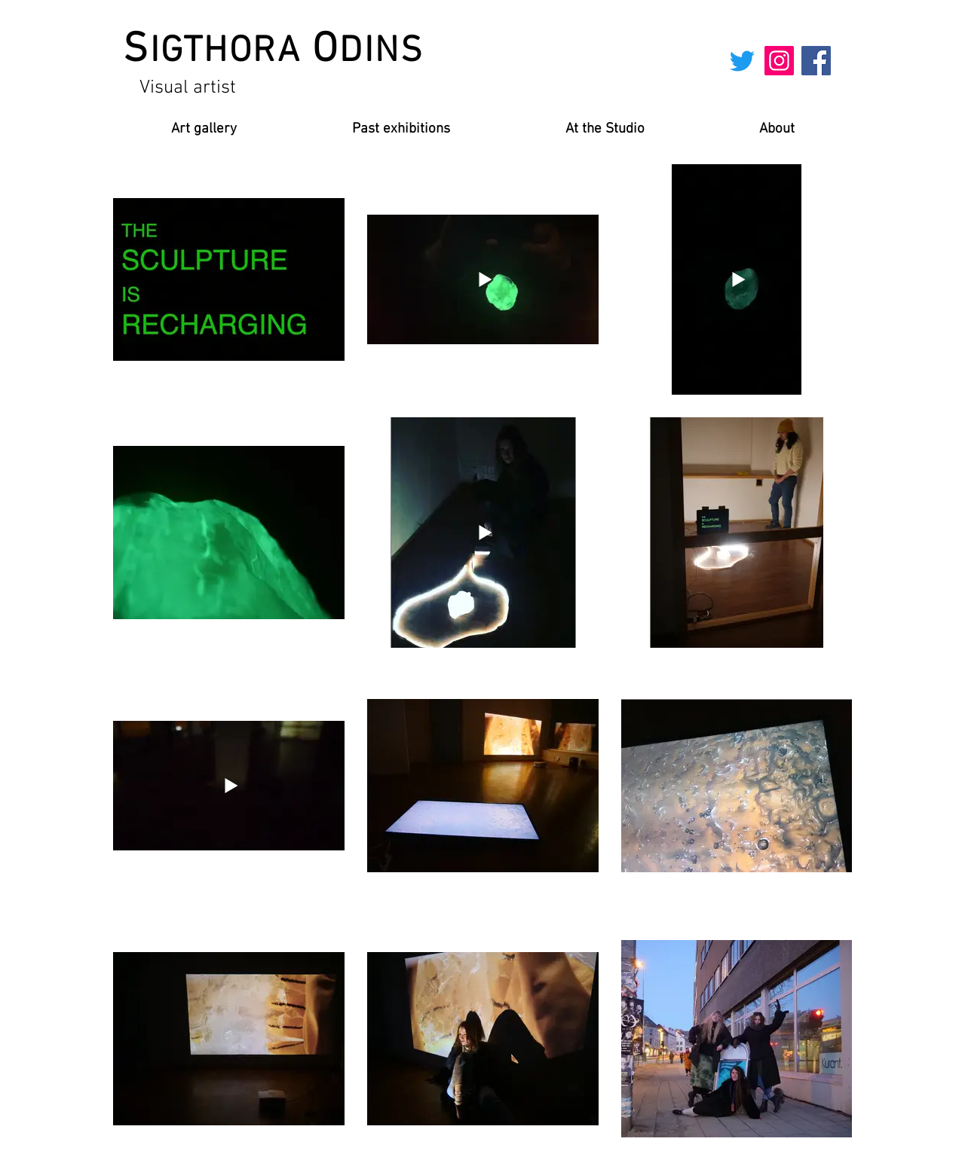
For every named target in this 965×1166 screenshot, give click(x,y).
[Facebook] (816, 60)
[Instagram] (779, 60)
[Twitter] (742, 60)
